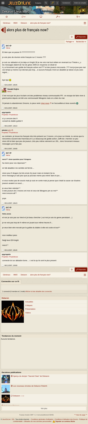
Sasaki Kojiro (13, 89)
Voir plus (44, 408)
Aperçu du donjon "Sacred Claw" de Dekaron (30, 376)
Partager (69, 42)
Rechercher (80, 42)
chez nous (45, 103)
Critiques (28, 305)
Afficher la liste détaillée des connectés (38, 291)
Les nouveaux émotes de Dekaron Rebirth (29, 386)
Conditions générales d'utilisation (42, 419)
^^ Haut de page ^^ (80, 415)
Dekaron (5, 298)
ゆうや (8, 46)
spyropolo (6, 112)
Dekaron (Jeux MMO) (16, 11)
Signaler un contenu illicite (65, 421)
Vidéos (28, 313)
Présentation (30, 309)
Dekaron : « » (17, 396)
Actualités (29, 302)
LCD (9, 130)
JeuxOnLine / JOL (8, 419)
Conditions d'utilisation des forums (66, 419)
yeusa (4, 130)
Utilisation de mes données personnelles (37, 421)
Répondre (81, 37)
